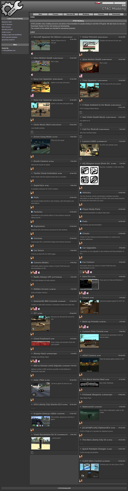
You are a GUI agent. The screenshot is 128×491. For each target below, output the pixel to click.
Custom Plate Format (92, 331)
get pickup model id (8, 39)
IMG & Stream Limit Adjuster (48, 365)
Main (40, 14)
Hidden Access (41, 289)
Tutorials (101, 14)
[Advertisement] (60, 7)
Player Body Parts (91, 209)
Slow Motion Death (43, 58)
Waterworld (88, 407)
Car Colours (88, 262)
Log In (123, 5)
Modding (86, 14)
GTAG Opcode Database (9, 37)
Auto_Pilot (39, 380)
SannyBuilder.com (9, 50)
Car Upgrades (89, 248)
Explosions (39, 226)
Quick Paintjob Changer (94, 449)
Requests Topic (7, 22)
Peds (36, 197)
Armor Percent (89, 37)
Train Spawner (89, 80)
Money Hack (40, 353)
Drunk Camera (41, 161)
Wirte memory (6, 27)
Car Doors (39, 250)
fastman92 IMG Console (45, 301)
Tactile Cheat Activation (45, 173)
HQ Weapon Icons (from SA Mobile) (100, 163)
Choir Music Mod (42, 124)
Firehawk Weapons (91, 394)
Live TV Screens (7, 24)
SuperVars (39, 185)
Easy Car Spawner (43, 79)
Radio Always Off (42, 277)
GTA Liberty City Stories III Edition (51, 404)
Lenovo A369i (89, 141)
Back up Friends (90, 321)
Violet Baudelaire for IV (45, 434)
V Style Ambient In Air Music (96, 105)
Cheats (85, 233)
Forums (55, 14)
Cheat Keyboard (42, 338)
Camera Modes (41, 262)
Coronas (38, 238)
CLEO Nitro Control (92, 461)
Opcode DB (71, 14)
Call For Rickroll (90, 129)
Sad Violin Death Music (93, 117)
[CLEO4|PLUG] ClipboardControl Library (102, 428)
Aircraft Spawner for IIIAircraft (49, 37)
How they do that (7, 29)
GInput (85, 297)
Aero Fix (86, 276)
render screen (6, 32)
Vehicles (86, 192)
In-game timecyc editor (45, 413)
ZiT (35, 313)
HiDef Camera (89, 355)
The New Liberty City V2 (94, 440)
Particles (38, 212)
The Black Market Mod (93, 379)
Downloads (116, 14)
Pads (84, 221)
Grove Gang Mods (43, 137)
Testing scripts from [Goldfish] (11, 34)
